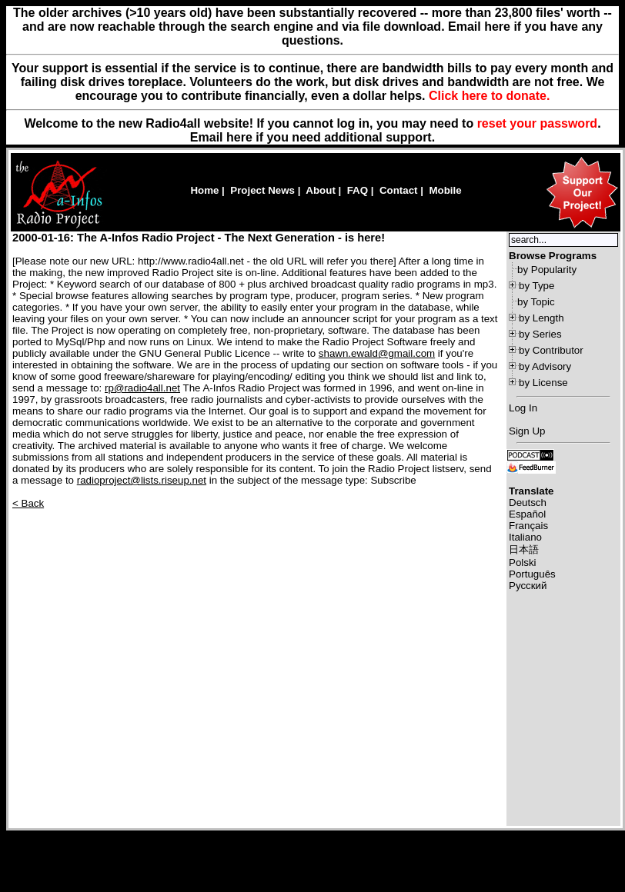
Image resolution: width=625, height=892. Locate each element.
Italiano (525, 537)
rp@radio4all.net (142, 388)
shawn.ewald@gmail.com (377, 353)
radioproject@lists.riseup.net (141, 480)
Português (532, 574)
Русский (527, 585)
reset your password (537, 123)
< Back (28, 503)
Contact (398, 190)
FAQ (357, 190)
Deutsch (527, 502)
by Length (541, 318)
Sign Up (527, 431)
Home (204, 190)
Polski (522, 562)
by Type (536, 285)
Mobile (445, 190)
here (239, 137)
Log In (523, 408)
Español (527, 514)
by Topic (536, 302)
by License (543, 382)
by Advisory (545, 366)
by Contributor (551, 350)
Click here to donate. (489, 95)
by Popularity (547, 269)
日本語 (524, 549)
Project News (262, 190)
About (321, 190)
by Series (540, 334)
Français (528, 525)
